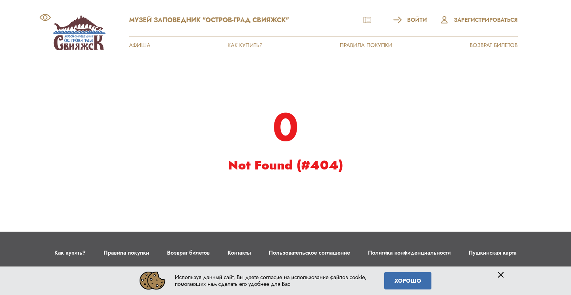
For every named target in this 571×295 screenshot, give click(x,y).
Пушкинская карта (493, 253)
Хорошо (408, 281)
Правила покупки (126, 253)
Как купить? (70, 253)
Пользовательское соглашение (309, 253)
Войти (410, 20)
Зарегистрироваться (479, 20)
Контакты (239, 253)
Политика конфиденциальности (409, 253)
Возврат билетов (188, 253)
